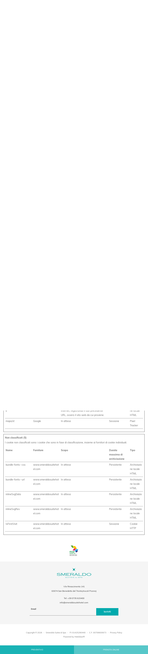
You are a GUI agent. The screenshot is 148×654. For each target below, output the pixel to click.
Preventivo (37, 649)
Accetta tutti (121, 360)
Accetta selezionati (74, 360)
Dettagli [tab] (74, 295)
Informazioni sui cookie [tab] (122, 295)
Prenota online (111, 649)
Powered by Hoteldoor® (74, 637)
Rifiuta (27, 360)
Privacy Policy (116, 632)
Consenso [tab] (25, 295)
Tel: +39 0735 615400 (74, 598)
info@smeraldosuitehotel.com (74, 602)
